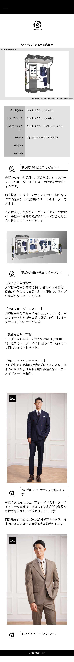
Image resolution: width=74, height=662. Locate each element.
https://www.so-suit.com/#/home (42, 137)
